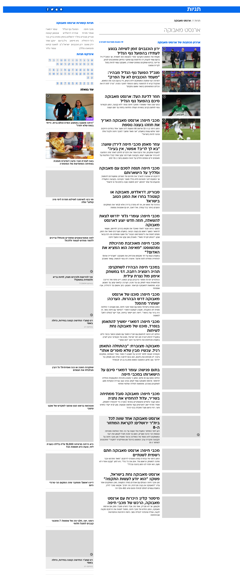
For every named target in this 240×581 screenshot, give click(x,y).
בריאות (118, 3)
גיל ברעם (59, 40)
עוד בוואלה (84, 89)
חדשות (176, 3)
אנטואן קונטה (49, 33)
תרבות (155, 3)
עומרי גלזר (48, 48)
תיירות (107, 3)
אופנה (83, 3)
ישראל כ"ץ (61, 44)
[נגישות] (4, 3)
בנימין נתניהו (58, 37)
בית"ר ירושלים (70, 37)
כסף (136, 3)
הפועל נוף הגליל (68, 29)
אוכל (128, 3)
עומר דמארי (48, 29)
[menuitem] (174, 3)
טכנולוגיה (95, 3)
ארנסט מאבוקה (179, 21)
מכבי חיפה (86, 29)
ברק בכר (47, 37)
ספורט (165, 3)
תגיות (194, 21)
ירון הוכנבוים (74, 44)
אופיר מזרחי (85, 33)
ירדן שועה (86, 44)
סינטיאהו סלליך (83, 48)
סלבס (145, 3)
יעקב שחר (47, 40)
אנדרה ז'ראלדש (67, 33)
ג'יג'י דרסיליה (85, 40)
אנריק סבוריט (84, 37)
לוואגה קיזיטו (49, 44)
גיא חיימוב (71, 40)
